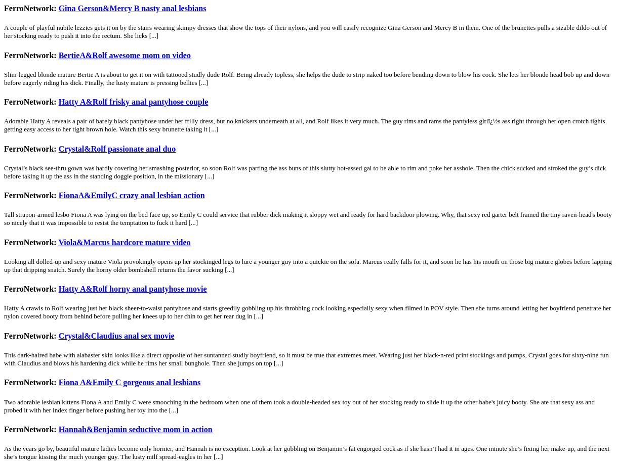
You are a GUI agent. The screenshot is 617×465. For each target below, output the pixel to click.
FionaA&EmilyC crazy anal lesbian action (132, 195)
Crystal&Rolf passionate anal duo (117, 149)
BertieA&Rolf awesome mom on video (125, 55)
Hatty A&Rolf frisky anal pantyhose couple (134, 102)
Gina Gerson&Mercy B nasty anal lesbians (133, 8)
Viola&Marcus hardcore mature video (124, 242)
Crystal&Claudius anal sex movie (117, 336)
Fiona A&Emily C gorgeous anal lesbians (129, 382)
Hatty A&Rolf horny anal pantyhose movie (133, 289)
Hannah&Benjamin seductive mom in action (136, 429)
